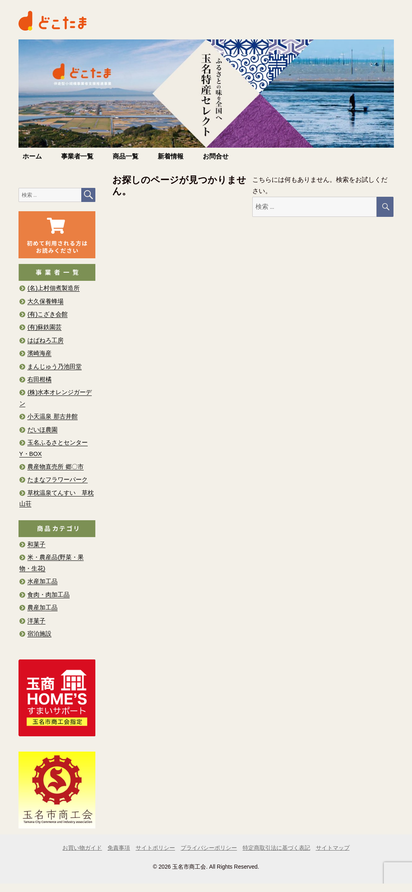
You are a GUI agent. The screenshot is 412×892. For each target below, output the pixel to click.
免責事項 (118, 848)
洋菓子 (36, 621)
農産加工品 (42, 607)
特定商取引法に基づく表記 (276, 848)
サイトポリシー (155, 848)
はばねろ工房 (45, 340)
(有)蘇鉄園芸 (44, 327)
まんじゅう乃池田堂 (54, 366)
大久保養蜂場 (45, 301)
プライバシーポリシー (209, 848)
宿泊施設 (39, 633)
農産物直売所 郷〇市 (55, 467)
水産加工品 (42, 581)
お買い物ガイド (82, 848)
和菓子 (36, 544)
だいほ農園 (42, 429)
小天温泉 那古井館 (52, 416)
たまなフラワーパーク (57, 479)
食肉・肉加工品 (48, 594)
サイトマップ (333, 848)
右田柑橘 (39, 379)
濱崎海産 (39, 353)
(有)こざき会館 (47, 314)
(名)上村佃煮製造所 (53, 288)
